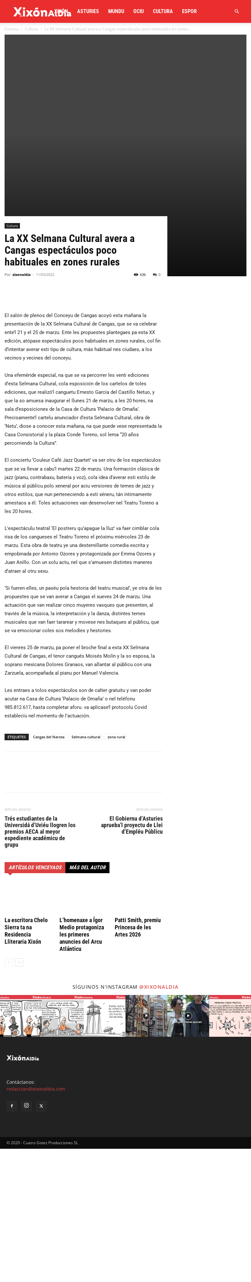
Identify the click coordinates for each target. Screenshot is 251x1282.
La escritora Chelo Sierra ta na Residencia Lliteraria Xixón (26, 1064)
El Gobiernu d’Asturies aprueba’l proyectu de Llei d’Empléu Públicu (132, 958)
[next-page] (19, 1096)
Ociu (138, 11)
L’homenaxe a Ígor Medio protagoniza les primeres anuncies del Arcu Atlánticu (81, 1067)
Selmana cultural (86, 869)
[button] (236, 11)
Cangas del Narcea (48, 869)
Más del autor (87, 1000)
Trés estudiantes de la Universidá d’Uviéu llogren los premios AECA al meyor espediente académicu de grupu (40, 964)
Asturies (88, 11)
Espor (189, 11)
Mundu (116, 11)
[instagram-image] (21, 1149)
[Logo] (42, 11)
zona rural (116, 869)
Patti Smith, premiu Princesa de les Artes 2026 (138, 1060)
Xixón (61, 11)
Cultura (163, 11)
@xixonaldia (159, 1120)
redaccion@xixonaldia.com (36, 1222)
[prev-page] (9, 1096)
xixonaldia (21, 407)
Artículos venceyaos (34, 1000)
